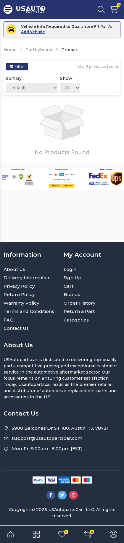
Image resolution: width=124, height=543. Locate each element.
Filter (17, 66)
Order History (79, 303)
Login (70, 269)
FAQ (9, 320)
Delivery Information (27, 277)
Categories (76, 320)
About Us (14, 269)
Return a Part (79, 311)
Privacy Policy (19, 286)
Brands (72, 294)
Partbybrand (38, 49)
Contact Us (16, 328)
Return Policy (19, 294)
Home (10, 49)
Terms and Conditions (29, 311)
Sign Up (72, 277)
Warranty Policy (21, 303)
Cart (68, 286)
